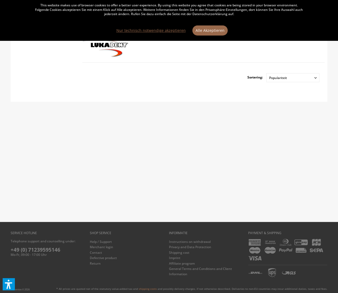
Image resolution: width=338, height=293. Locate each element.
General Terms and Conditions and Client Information (200, 271)
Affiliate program (182, 263)
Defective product (103, 258)
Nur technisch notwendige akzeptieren (151, 30)
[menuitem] (128, 241)
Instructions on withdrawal (190, 241)
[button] (9, 284)
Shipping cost (179, 252)
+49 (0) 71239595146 (35, 249)
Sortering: (255, 77)
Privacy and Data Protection (190, 247)
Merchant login (101, 247)
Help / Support (101, 241)
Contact (96, 252)
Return (95, 263)
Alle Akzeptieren (210, 30)
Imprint (174, 258)
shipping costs (148, 289)
